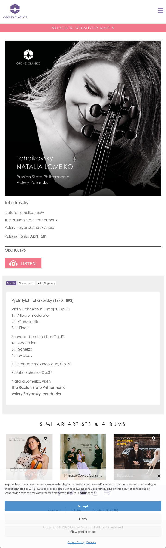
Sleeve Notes (26, 283)
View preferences (83, 531)
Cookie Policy (76, 542)
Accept (83, 506)
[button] (159, 475)
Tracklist (11, 283)
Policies (91, 542)
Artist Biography (46, 283)
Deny (83, 519)
